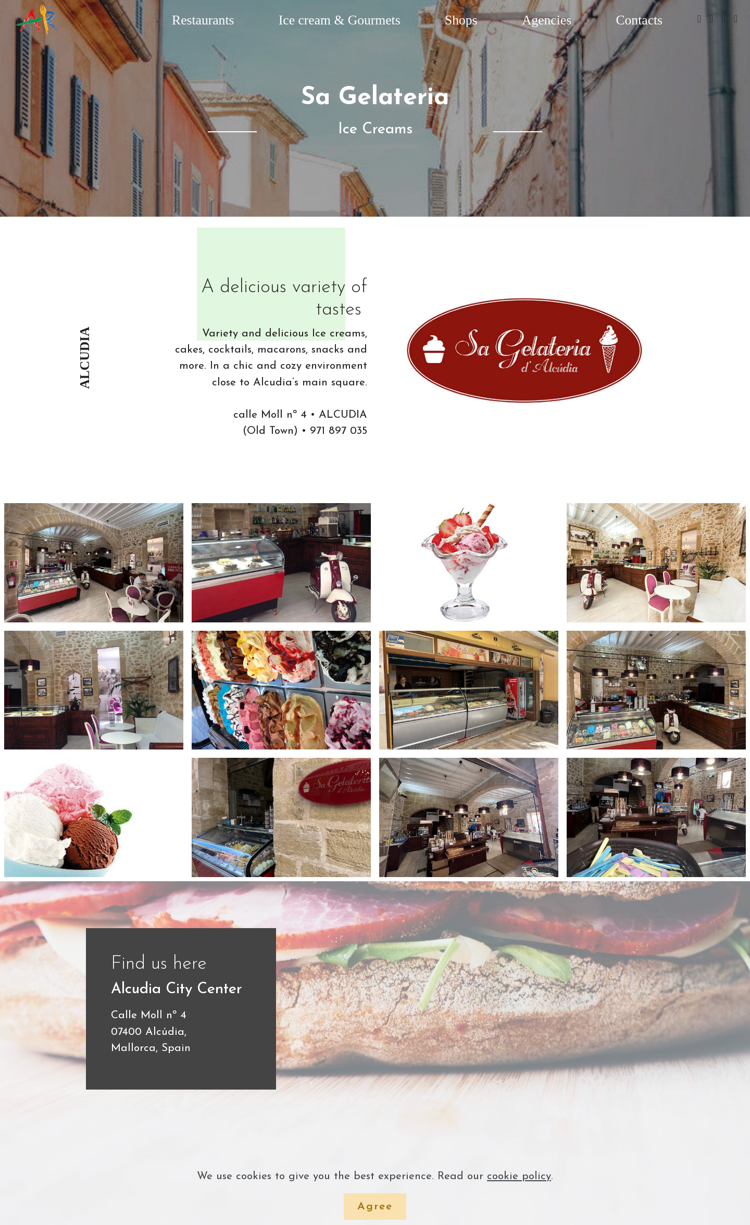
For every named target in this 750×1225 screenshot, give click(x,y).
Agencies (546, 20)
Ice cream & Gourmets (340, 20)
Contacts (639, 20)
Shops (461, 20)
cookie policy (519, 1176)
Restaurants (203, 20)
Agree (375, 1206)
